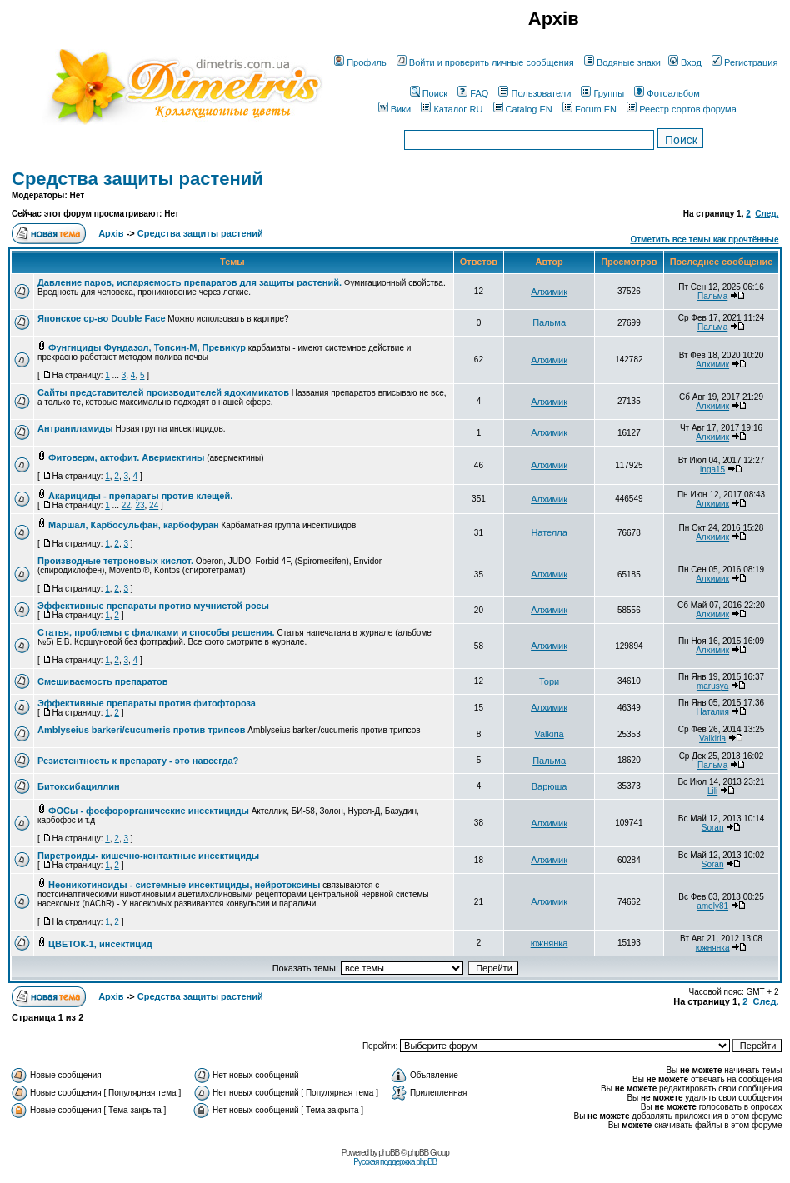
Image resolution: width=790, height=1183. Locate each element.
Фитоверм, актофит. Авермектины (126, 457)
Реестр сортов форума (682, 109)
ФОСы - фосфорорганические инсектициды (148, 811)
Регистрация (745, 62)
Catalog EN (522, 109)
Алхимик (549, 292)
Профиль (360, 62)
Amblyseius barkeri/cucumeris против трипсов (142, 730)
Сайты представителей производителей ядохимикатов (163, 392)
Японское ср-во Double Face (102, 318)
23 (139, 505)
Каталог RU (451, 109)
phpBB (388, 1152)
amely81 (712, 906)
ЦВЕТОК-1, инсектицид (100, 944)
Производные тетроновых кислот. (115, 561)
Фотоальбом (667, 93)
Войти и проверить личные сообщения (485, 62)
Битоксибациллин (79, 786)
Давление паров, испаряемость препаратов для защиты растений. (190, 282)
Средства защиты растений (137, 178)
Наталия (712, 711)
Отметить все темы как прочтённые (704, 239)
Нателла (549, 532)
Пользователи (534, 93)
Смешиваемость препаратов (103, 681)
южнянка (549, 943)
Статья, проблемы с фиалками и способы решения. (156, 632)
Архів (110, 233)
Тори (549, 681)
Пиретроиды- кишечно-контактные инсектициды (148, 856)
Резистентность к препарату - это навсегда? (138, 761)
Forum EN (589, 109)
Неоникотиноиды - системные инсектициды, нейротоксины (184, 885)
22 (126, 505)
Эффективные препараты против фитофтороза (147, 703)
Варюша (550, 786)
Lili (713, 791)
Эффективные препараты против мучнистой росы (153, 606)
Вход (685, 62)
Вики (394, 109)
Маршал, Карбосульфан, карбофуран (133, 525)
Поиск (429, 93)
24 (153, 505)
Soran (713, 827)
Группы (602, 93)
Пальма (713, 296)
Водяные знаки (622, 62)
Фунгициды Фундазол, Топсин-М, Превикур (147, 347)
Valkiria (548, 734)
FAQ (473, 93)
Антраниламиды (75, 428)
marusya (712, 686)
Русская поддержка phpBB (395, 1161)
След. (766, 213)
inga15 (712, 469)
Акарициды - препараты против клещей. (140, 496)
